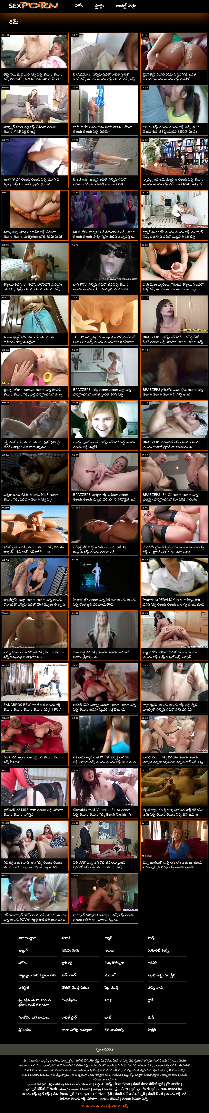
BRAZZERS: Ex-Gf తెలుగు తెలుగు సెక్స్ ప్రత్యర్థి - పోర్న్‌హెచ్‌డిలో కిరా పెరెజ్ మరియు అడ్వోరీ (170, 499)
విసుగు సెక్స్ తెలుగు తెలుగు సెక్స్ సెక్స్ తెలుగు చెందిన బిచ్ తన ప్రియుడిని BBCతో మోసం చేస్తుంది (172, 131)
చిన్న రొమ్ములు (114, 963)
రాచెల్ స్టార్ (69, 1017)
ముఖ (108, 1000)
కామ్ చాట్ (68, 975)
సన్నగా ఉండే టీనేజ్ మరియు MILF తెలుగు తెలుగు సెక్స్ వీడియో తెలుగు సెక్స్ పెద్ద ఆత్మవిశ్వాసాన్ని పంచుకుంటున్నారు (30, 499)
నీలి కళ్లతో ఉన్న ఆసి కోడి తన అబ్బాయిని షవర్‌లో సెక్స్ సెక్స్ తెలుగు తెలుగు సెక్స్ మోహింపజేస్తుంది (99, 867)
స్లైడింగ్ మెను (123, 1065)
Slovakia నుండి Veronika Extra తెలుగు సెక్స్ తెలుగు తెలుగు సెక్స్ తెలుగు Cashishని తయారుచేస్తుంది (102, 814)
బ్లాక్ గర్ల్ (66, 963)
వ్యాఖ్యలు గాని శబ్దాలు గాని (37, 975)
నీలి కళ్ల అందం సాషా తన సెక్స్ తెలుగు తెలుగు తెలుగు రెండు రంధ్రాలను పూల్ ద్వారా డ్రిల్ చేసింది (32, 867)
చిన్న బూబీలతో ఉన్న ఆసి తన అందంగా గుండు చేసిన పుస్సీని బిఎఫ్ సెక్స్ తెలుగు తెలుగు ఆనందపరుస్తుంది (173, 867)
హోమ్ (22, 963)
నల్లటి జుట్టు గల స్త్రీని (161, 975)
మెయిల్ (109, 975)
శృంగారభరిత (104, 1049)
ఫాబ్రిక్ (152, 1030)
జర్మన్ (108, 938)
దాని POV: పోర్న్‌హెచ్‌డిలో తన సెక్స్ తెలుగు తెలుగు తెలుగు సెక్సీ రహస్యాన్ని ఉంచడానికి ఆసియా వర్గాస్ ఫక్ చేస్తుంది (100, 289)
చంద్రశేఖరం (69, 1000)
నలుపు (109, 950)
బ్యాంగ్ (23, 950)
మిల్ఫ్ (151, 938)
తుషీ (151, 1017)
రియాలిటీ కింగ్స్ (158, 950)
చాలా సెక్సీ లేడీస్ (166, 1065)
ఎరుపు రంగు (70, 950)
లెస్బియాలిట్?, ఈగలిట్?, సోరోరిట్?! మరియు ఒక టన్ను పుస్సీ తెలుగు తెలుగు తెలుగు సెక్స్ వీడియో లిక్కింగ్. (32, 289)
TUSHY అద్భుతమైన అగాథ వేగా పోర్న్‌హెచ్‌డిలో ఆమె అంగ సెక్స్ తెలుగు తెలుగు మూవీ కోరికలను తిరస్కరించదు (104, 341)
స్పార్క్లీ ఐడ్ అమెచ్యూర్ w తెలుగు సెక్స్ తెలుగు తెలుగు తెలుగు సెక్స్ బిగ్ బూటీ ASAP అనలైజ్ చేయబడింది (173, 184)
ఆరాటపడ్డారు (27, 938)
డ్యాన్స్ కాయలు (50, 1060)
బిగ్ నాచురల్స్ (114, 1030)
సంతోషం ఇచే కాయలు (33, 1017)
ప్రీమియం (24, 1030)
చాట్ (107, 1017)
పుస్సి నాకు (155, 988)
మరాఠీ (65, 938)
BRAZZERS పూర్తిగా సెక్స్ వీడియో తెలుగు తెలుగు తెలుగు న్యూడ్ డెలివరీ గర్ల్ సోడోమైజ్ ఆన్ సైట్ (104, 499)
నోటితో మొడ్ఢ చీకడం (75, 988)
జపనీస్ (152, 963)
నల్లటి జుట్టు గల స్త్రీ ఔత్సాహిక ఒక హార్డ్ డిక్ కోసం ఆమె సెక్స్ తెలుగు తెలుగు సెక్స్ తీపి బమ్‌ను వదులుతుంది (173, 814)
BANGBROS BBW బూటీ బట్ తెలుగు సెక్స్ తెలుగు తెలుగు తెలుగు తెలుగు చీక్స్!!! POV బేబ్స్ (32, 709)
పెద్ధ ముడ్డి (111, 988)
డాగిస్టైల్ (23, 988)
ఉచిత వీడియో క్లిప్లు (88, 1060)
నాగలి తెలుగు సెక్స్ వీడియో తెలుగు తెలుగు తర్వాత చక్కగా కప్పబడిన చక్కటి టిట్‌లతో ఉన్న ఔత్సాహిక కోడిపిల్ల (173, 762)
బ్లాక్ (150, 1000)
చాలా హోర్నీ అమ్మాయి (76, 1030)
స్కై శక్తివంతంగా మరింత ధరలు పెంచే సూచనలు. (34, 1002)
